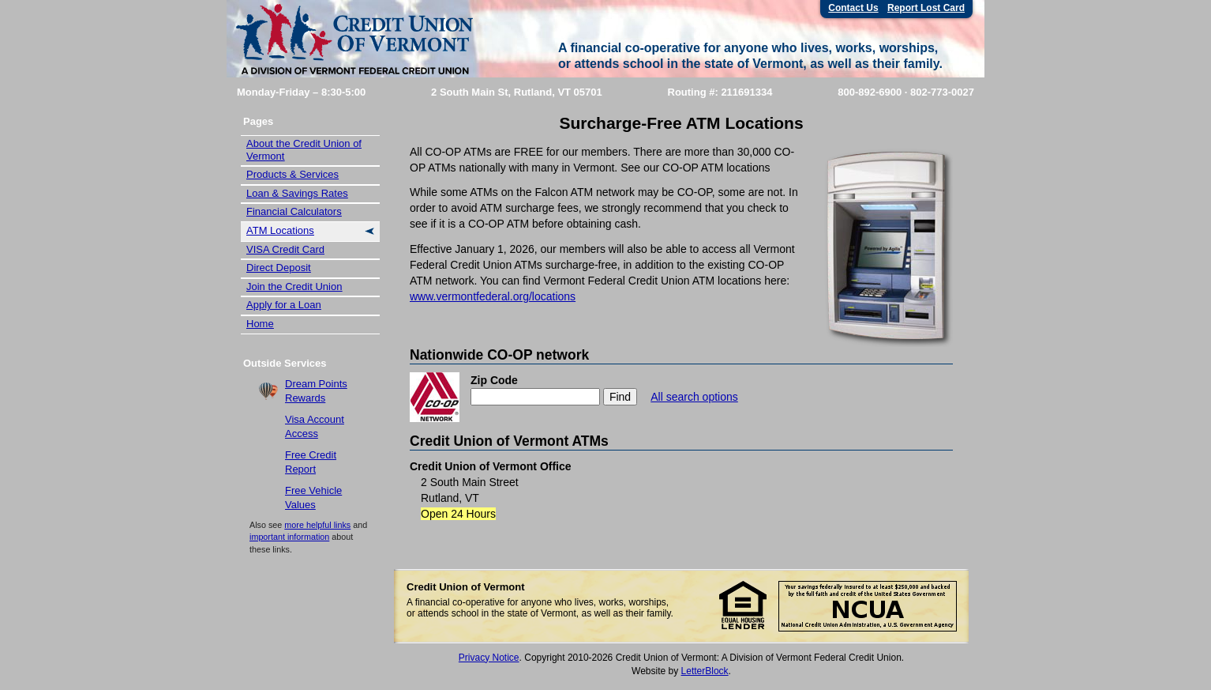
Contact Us (853, 7)
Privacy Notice (489, 657)
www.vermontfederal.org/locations (493, 296)
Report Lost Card (926, 7)
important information (289, 536)
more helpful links (317, 525)
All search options (694, 396)
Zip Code (494, 380)
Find (620, 396)
